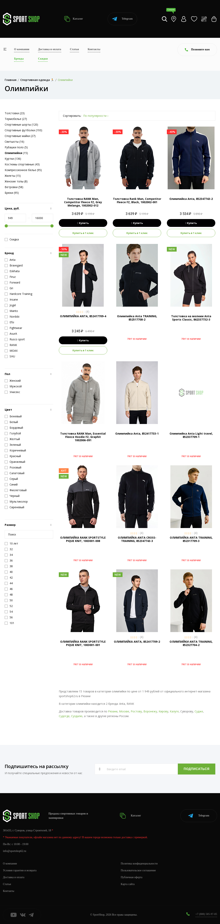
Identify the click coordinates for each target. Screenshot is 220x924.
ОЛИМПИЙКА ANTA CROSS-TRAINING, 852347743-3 (137, 539)
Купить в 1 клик (83, 233)
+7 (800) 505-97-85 (206, 914)
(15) (16, 153)
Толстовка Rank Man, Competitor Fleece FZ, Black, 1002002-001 (137, 200)
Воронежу (150, 711)
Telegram (122, 18)
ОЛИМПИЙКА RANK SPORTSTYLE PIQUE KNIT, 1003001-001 (83, 643)
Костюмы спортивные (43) (22, 164)
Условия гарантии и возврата (20, 870)
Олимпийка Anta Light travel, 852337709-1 (191, 435)
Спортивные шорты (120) (21, 124)
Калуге (174, 711)
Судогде (64, 716)
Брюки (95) (12, 193)
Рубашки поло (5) (16, 147)
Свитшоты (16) (14, 141)
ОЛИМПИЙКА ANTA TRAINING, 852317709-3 (191, 539)
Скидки (43, 58)
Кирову (163, 711)
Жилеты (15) (13, 176)
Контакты (94, 49)
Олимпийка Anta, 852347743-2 (191, 199)
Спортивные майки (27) (20, 136)
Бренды (19, 58)
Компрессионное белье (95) (23, 170)
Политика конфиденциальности (139, 863)
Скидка (12, 239)
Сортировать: (72, 116)
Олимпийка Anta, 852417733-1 (137, 433)
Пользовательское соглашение (138, 870)
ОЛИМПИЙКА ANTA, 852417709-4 (83, 316)
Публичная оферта (131, 877)
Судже (199, 711)
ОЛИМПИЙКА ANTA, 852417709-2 (137, 641)
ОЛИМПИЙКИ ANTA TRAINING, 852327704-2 (191, 643)
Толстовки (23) (15, 113)
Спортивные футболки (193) (23, 130)
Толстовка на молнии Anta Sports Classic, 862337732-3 (191, 317)
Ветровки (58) (14, 187)
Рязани (112, 711)
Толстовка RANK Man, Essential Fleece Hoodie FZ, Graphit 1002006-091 (83, 437)
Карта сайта (128, 884)
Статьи (74, 49)
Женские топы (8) (16, 181)
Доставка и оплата (49, 49)
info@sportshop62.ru (14, 851)
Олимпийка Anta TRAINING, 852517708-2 (137, 317)
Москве (124, 711)
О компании (21, 49)
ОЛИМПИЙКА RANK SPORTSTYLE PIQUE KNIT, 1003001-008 (83, 539)
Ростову (136, 711)
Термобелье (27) (16, 119)
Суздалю (76, 716)
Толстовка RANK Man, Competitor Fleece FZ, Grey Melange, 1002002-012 (83, 202)
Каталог (73, 19)
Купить (83, 223)
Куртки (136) (13, 158)
